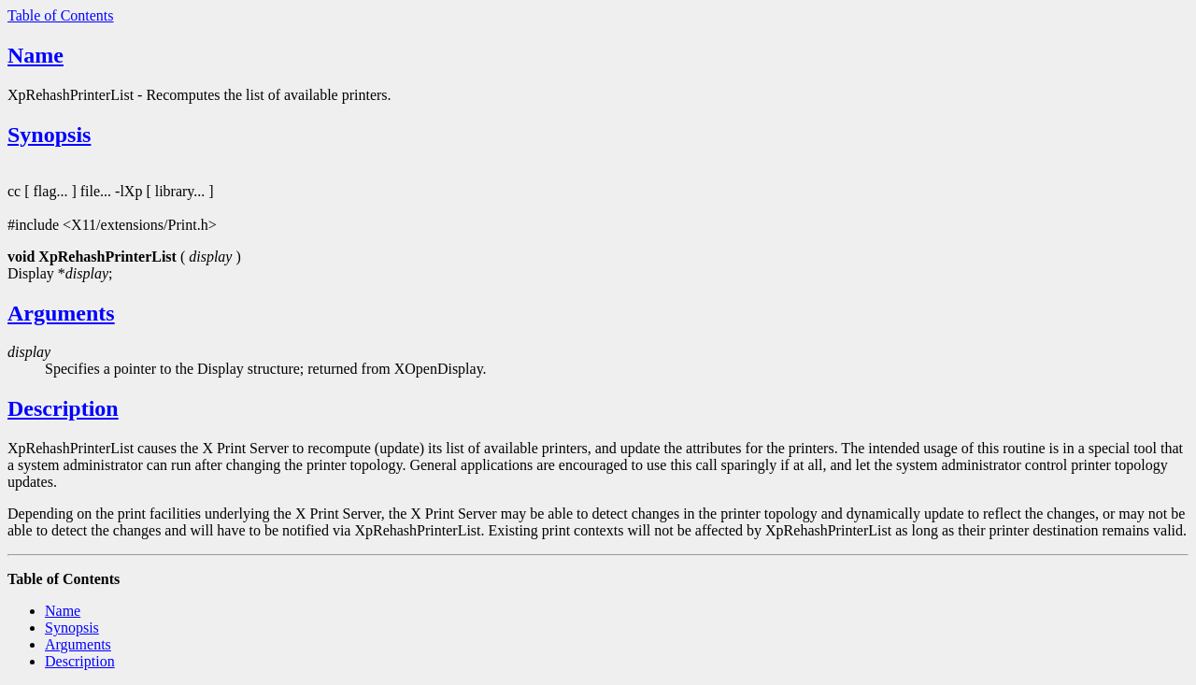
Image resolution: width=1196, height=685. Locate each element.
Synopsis (49, 134)
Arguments (61, 313)
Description (63, 408)
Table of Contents (60, 15)
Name (35, 55)
